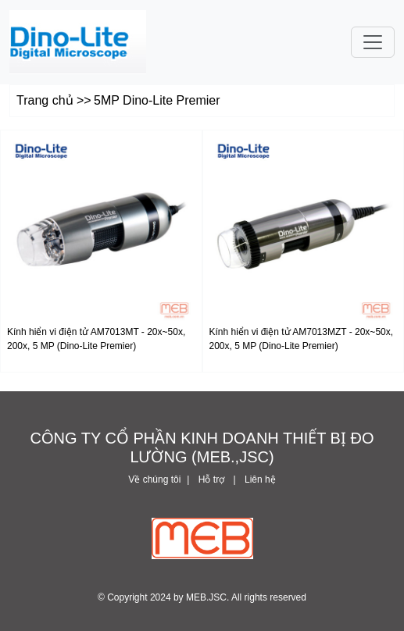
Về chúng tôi (154, 479)
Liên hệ (259, 479)
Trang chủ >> (53, 100)
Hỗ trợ (211, 479)
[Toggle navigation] (373, 42)
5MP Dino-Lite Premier (157, 100)
